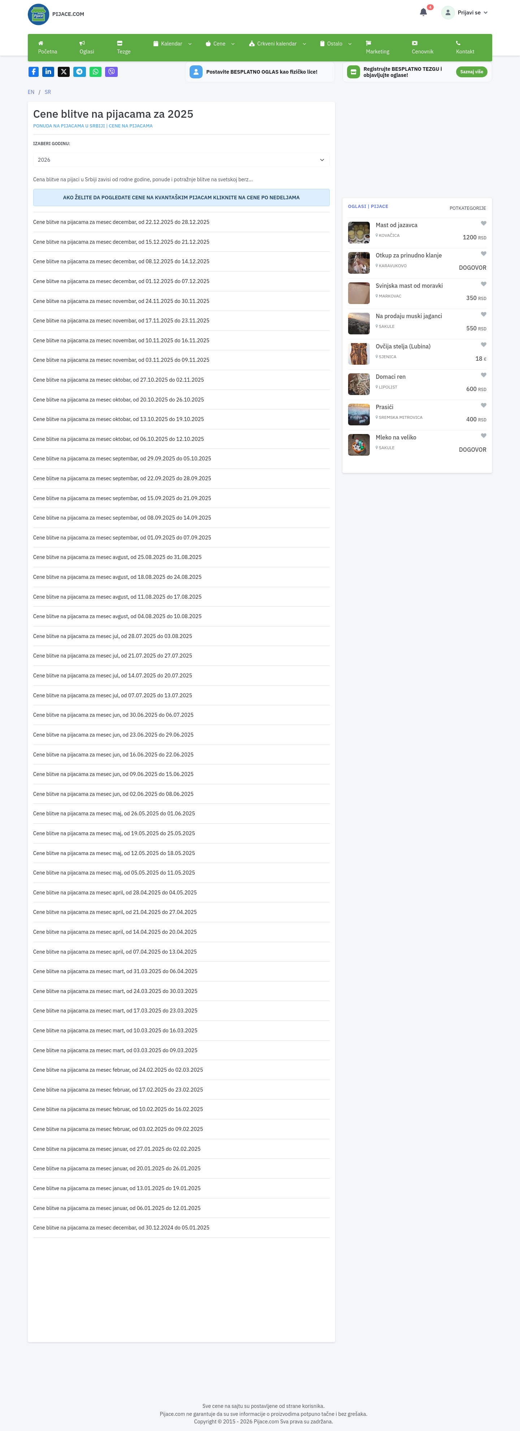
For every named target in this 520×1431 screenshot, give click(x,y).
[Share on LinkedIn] (48, 72)
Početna (47, 47)
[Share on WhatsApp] (95, 72)
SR (48, 91)
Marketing (377, 47)
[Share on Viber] (111, 72)
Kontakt (465, 47)
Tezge (124, 47)
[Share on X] (64, 72)
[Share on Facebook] (34, 72)
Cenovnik (423, 47)
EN (31, 91)
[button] (172, 43)
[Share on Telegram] (79, 72)
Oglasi (86, 47)
